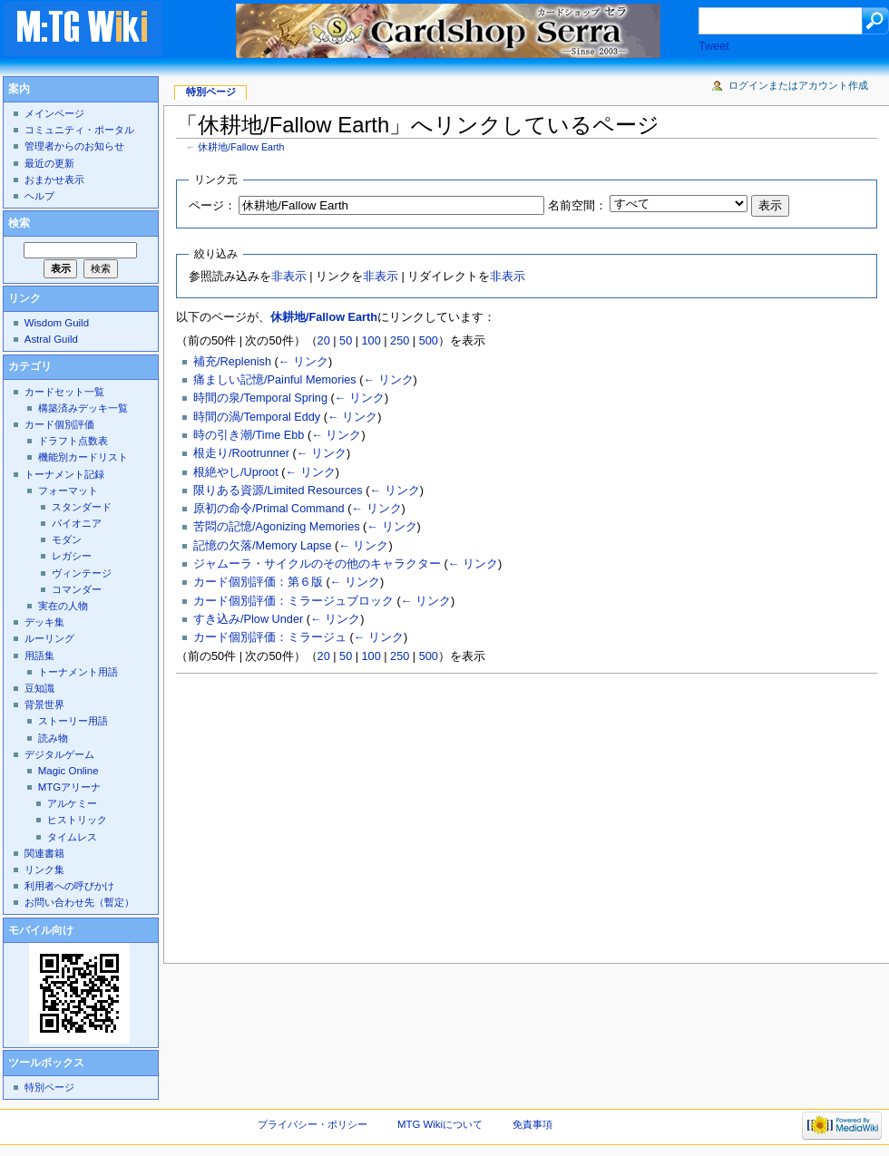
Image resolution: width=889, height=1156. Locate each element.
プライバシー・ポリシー (312, 1124)
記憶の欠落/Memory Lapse (262, 545)
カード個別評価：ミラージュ (270, 637)
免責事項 (532, 1124)
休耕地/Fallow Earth (241, 146)
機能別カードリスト (83, 457)
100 (371, 341)
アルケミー (72, 803)
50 (345, 341)
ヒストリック (77, 819)
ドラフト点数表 (73, 440)
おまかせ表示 (54, 179)
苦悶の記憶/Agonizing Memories (276, 526)
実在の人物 (63, 605)
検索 (19, 223)
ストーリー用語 (73, 720)
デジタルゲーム (59, 754)
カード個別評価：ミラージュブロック (293, 601)
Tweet (713, 46)
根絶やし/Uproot (235, 472)
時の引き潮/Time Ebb (248, 435)
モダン (67, 539)
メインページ (54, 113)
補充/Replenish (232, 361)
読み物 (53, 738)
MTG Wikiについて (440, 1124)
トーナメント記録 (64, 474)
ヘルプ (39, 195)
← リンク (303, 361)
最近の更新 (49, 163)
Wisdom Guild (56, 322)
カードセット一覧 (64, 391)
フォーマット (68, 490)
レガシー (72, 555)
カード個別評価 (59, 424)
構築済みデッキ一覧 (83, 408)
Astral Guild (51, 339)
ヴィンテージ (82, 573)
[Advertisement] (487, 813)
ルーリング (49, 638)
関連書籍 (44, 853)
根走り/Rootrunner (241, 453)
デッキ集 (44, 622)
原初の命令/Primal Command (269, 508)
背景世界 (44, 704)
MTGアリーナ (69, 787)
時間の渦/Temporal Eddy (256, 417)
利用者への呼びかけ (69, 885)
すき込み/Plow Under (248, 619)
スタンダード (82, 506)
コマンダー (77, 589)
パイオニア (77, 523)
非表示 (289, 276)
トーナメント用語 (78, 671)
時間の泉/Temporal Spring (260, 398)
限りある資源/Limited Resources (278, 490)
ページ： (212, 205)
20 (324, 341)
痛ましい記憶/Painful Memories (275, 380)
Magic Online (68, 770)
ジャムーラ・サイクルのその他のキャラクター (317, 564)
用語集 (39, 655)
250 (399, 341)
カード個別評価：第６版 (258, 582)
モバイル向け (40, 930)
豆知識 (39, 688)
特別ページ (211, 91)
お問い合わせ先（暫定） (79, 902)
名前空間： (577, 205)
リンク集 (44, 869)
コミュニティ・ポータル (79, 129)
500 (428, 341)
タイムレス (72, 836)
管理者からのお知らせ (74, 146)
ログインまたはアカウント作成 (798, 85)
